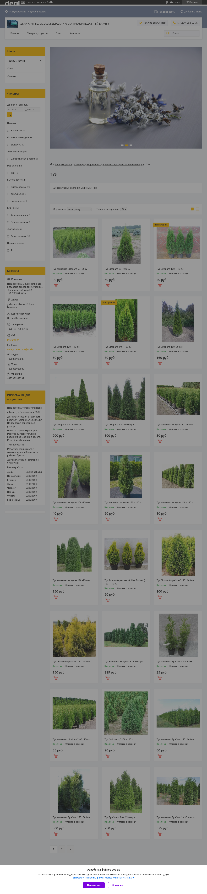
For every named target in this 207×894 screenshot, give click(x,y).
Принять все (94, 885)
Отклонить (117, 885)
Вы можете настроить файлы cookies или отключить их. (102, 877)
